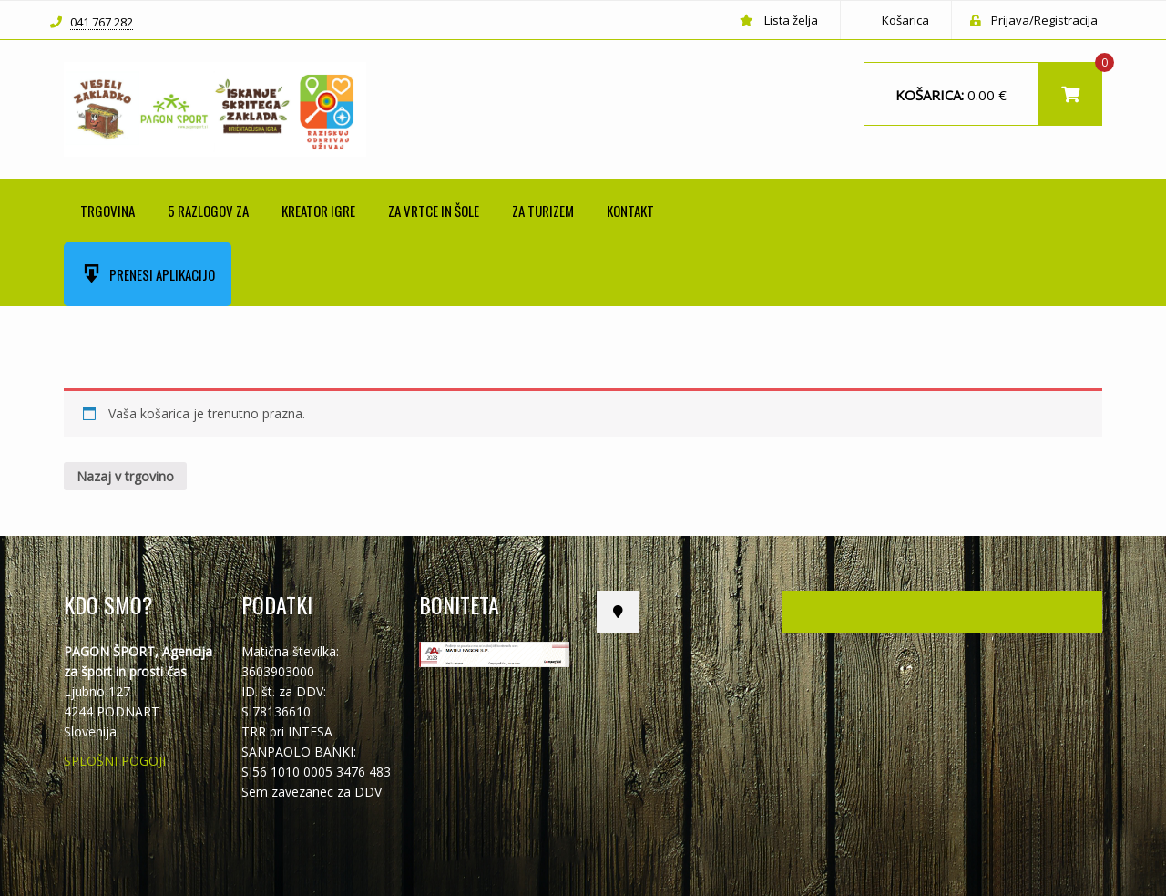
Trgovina (107, 211)
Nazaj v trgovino (125, 476)
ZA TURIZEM (543, 211)
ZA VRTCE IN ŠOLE (433, 211)
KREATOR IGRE (318, 211)
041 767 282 (101, 22)
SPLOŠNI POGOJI (115, 760)
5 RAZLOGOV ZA (208, 211)
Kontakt (630, 211)
